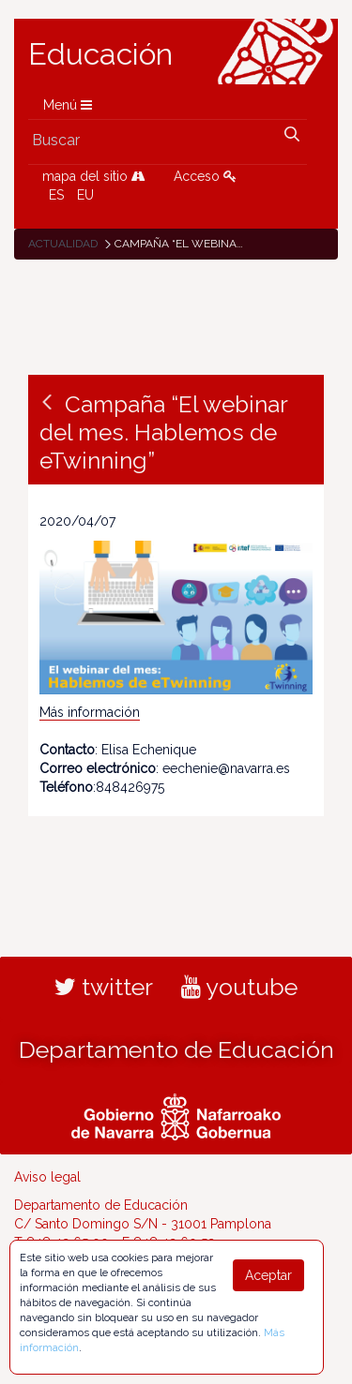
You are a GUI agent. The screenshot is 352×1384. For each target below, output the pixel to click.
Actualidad (63, 243)
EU (85, 194)
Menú (67, 104)
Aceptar (268, 1275)
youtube (239, 987)
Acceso (205, 176)
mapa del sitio (93, 176)
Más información (89, 712)
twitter (103, 987)
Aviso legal (47, 1176)
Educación (100, 54)
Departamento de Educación (176, 1049)
